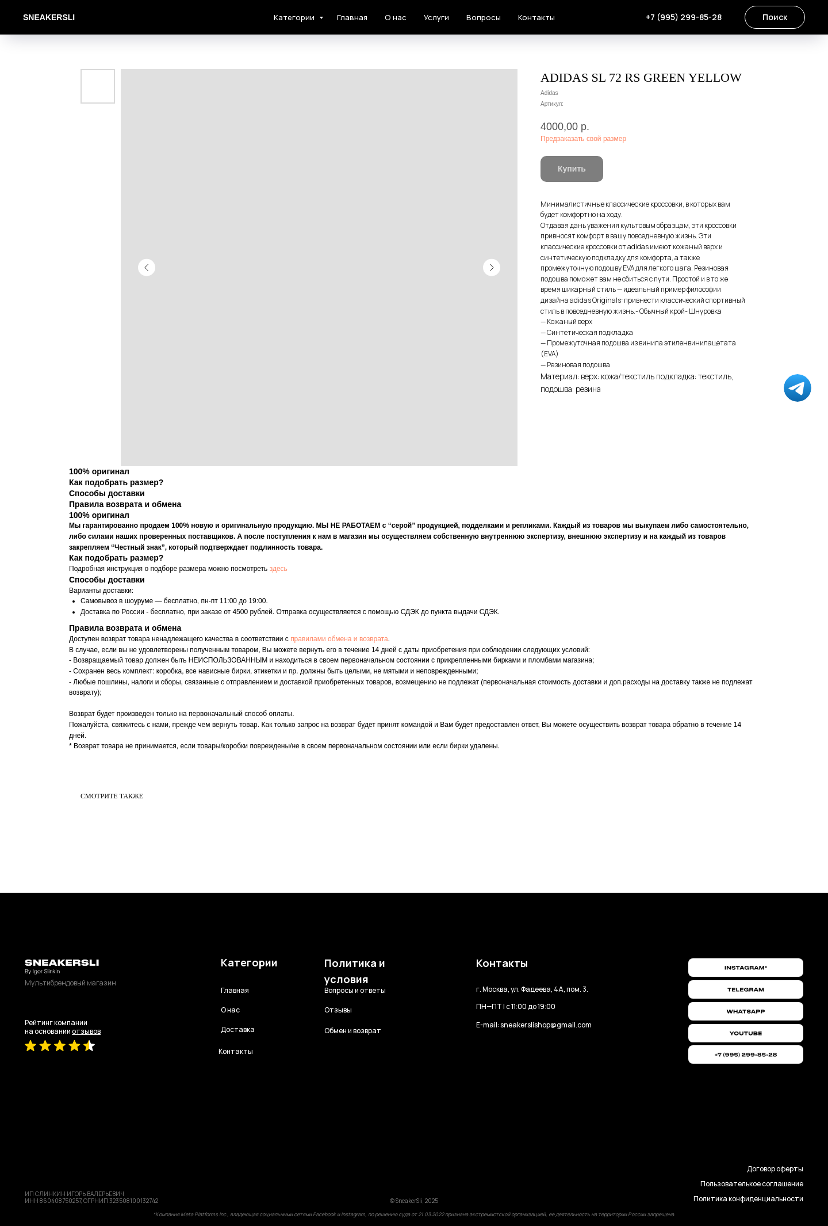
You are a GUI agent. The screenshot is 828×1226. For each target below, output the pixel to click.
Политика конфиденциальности (748, 1199)
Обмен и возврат (352, 1030)
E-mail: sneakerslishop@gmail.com (534, 1025)
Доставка (238, 1029)
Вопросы (483, 17)
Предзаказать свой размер (583, 139)
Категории (295, 17)
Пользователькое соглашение (751, 1184)
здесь (279, 569)
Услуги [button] (436, 17)
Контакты (536, 17)
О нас (396, 17)
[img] (745, 1033)
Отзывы (338, 1010)
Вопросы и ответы (355, 990)
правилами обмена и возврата (339, 639)
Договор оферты (775, 1169)
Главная (352, 17)
